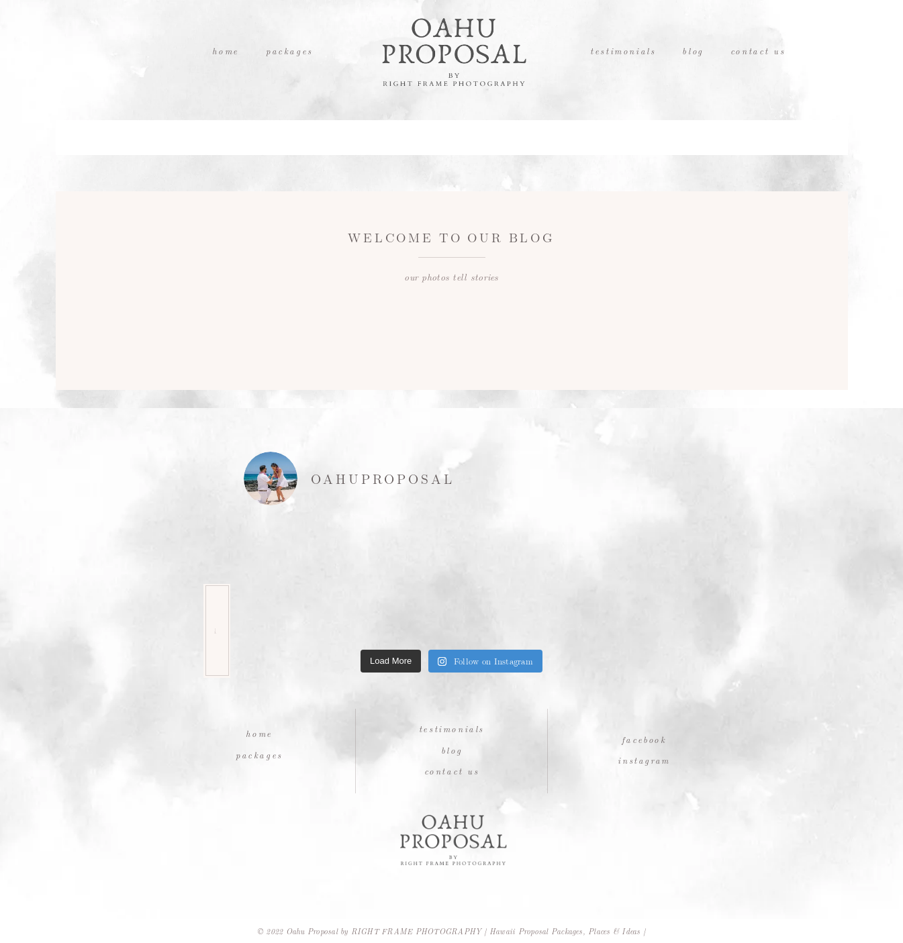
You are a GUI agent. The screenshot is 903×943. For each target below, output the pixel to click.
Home (225, 50)
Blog (692, 50)
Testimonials (622, 50)
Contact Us (758, 50)
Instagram (643, 760)
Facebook (644, 739)
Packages (289, 50)
